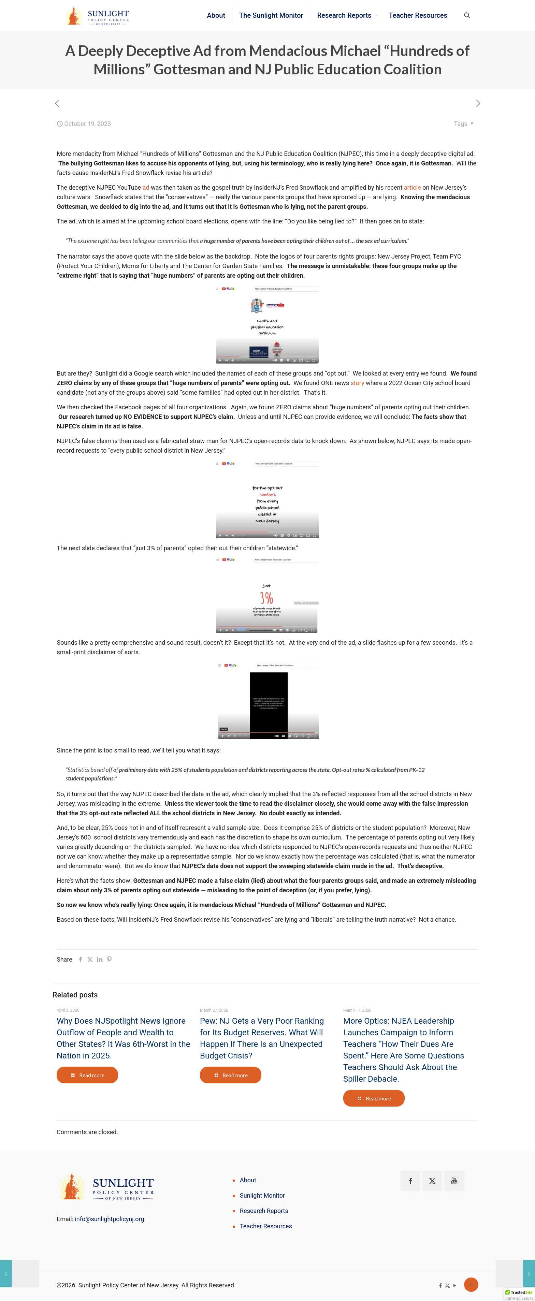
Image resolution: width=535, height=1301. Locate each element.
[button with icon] (410, 1181)
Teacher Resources (266, 1226)
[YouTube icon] (454, 1286)
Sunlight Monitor (262, 1195)
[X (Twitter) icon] (447, 1286)
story (357, 382)
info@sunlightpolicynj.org (109, 1219)
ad (146, 187)
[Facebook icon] (440, 1286)
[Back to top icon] (471, 1284)
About (248, 1180)
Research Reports (264, 1210)
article (412, 187)
